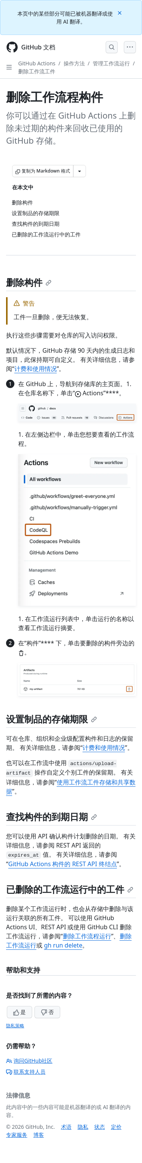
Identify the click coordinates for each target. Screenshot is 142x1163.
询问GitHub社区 (29, 1060)
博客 (38, 1134)
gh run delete (63, 945)
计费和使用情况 (35, 368)
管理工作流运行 (111, 63)
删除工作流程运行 (87, 936)
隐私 (83, 1126)
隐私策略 (15, 1025)
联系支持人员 (25, 1071)
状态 (99, 1126)
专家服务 (16, 1134)
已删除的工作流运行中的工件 (69, 889)
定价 (116, 1126)
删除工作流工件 (36, 71)
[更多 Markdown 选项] (79, 171)
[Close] (120, 12)
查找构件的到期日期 (51, 816)
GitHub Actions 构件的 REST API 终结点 (62, 864)
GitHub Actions (36, 63)
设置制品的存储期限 (51, 719)
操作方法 (74, 63)
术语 (66, 1126)
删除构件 (28, 282)
